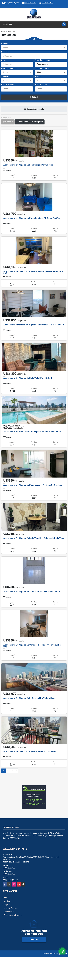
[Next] (16, 770)
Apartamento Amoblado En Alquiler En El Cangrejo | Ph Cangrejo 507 (33, 272)
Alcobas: (5, 77)
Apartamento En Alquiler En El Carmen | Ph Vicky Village (29, 698)
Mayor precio (37, 122)
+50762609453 (30, 3)
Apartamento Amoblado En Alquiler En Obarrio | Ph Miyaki (29, 751)
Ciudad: (4, 44)
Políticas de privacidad (13, 915)
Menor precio (22, 122)
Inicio (3, 32)
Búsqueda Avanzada (34, 109)
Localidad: (5, 52)
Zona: (3, 60)
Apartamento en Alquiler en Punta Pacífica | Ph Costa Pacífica (31, 218)
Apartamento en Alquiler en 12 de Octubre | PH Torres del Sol (31, 591)
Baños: (38, 77)
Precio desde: (7, 85)
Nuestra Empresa (11, 908)
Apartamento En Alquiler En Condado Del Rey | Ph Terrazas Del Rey (32, 646)
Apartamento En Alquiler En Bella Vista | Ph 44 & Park (27, 378)
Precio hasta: (41, 85)
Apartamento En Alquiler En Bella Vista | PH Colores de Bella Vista (33, 538)
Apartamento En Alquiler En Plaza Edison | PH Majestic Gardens (32, 485)
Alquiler (7, 905)
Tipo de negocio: (42, 68)
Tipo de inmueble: (43, 60)
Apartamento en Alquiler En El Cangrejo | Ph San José (28, 165)
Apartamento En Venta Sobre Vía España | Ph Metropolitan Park (32, 431)
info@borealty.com (10, 880)
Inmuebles (11, 32)
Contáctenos (9, 912)
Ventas (7, 901)
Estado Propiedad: (9, 68)
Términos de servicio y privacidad (55, 954)
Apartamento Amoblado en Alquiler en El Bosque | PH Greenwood (33, 325)
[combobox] (34, 47)
